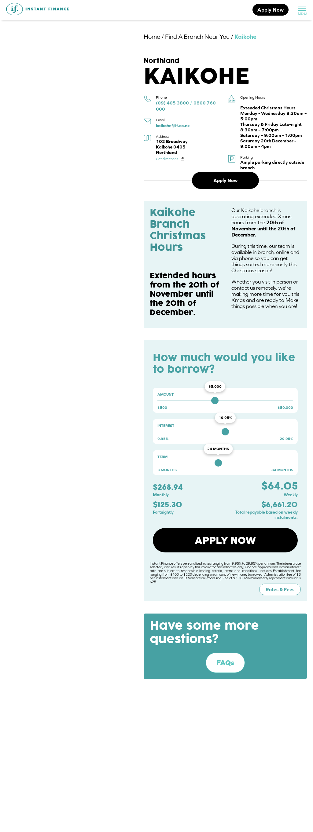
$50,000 (285, 407)
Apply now (225, 540)
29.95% (286, 439)
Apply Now (270, 10)
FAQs (225, 662)
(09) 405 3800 (172, 102)
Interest (165, 425)
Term (162, 457)
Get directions (167, 159)
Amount (165, 394)
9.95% (162, 439)
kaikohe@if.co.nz (173, 125)
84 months (282, 470)
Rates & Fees (280, 589)
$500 (162, 407)
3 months (167, 470)
